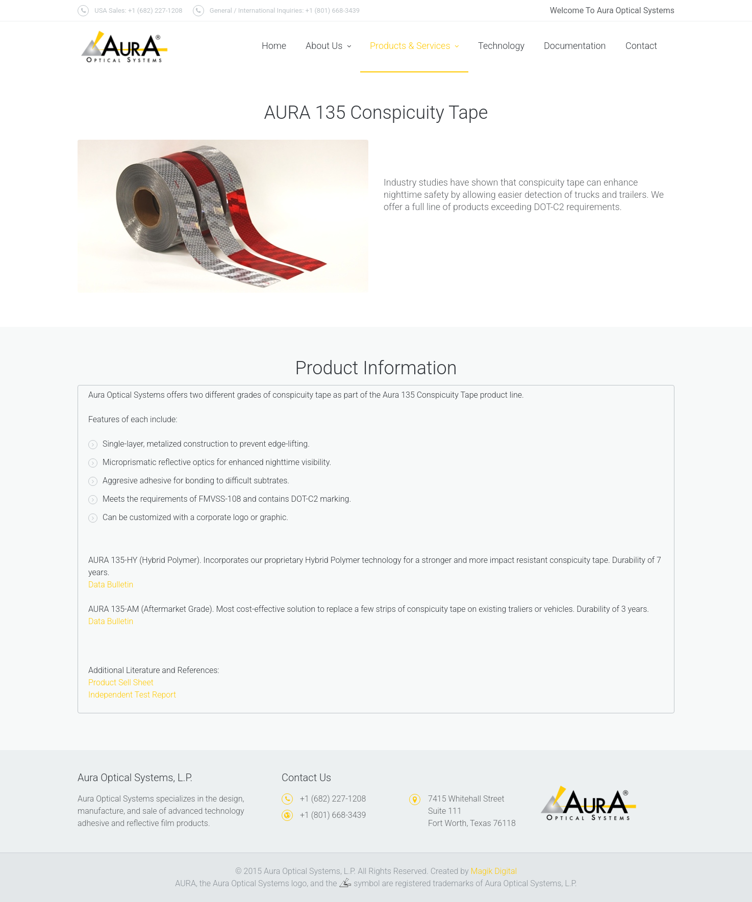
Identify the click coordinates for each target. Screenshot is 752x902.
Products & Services (414, 46)
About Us (328, 46)
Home (274, 45)
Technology (501, 45)
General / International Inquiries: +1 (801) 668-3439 (276, 10)
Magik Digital (494, 871)
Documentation (575, 45)
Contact (641, 45)
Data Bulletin (110, 584)
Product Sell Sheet (121, 682)
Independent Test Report (132, 695)
